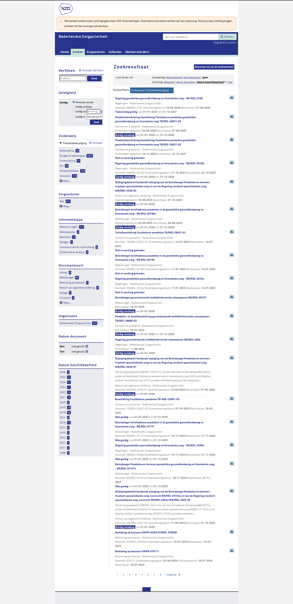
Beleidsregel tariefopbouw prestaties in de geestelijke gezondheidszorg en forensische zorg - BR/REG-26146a (165, 218)
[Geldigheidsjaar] (94, 116)
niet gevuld (78, 346)
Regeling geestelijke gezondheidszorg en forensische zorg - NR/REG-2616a (165, 285)
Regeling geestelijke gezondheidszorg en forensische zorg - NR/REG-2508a (165, 452)
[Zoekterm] (190, 37)
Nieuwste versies (84, 102)
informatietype (174, 77)
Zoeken (229, 36)
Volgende (171, 574)
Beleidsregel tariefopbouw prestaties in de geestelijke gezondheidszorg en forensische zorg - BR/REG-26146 (165, 265)
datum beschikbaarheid (210, 82)
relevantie (169, 82)
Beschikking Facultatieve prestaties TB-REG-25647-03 (165, 408)
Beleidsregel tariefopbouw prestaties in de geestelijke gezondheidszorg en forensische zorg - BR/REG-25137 (165, 431)
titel (230, 82)
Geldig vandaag (83, 106)
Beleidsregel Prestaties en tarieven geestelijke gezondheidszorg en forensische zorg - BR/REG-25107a (165, 475)
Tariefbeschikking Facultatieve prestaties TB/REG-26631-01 (165, 241)
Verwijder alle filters (93, 70)
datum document (185, 82)
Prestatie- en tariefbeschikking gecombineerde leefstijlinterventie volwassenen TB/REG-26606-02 (165, 325)
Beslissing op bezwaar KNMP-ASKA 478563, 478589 (165, 539)
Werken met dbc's (137, 52)
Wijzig (86, 346)
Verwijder (97, 142)
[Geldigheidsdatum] (93, 111)
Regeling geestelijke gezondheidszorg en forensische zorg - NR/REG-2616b (165, 170)
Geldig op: (80, 111)
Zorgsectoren (96, 52)
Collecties (115, 52)
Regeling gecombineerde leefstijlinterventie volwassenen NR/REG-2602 (165, 346)
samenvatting (231, 97)
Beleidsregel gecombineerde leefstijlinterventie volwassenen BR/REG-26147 (165, 304)
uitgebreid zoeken (225, 42)
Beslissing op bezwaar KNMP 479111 (165, 558)
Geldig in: (80, 116)
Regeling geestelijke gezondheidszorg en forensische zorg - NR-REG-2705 (165, 105)
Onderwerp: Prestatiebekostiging (150, 90)
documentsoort (192, 77)
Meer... (67, 181)
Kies (102, 111)
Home (65, 52)
